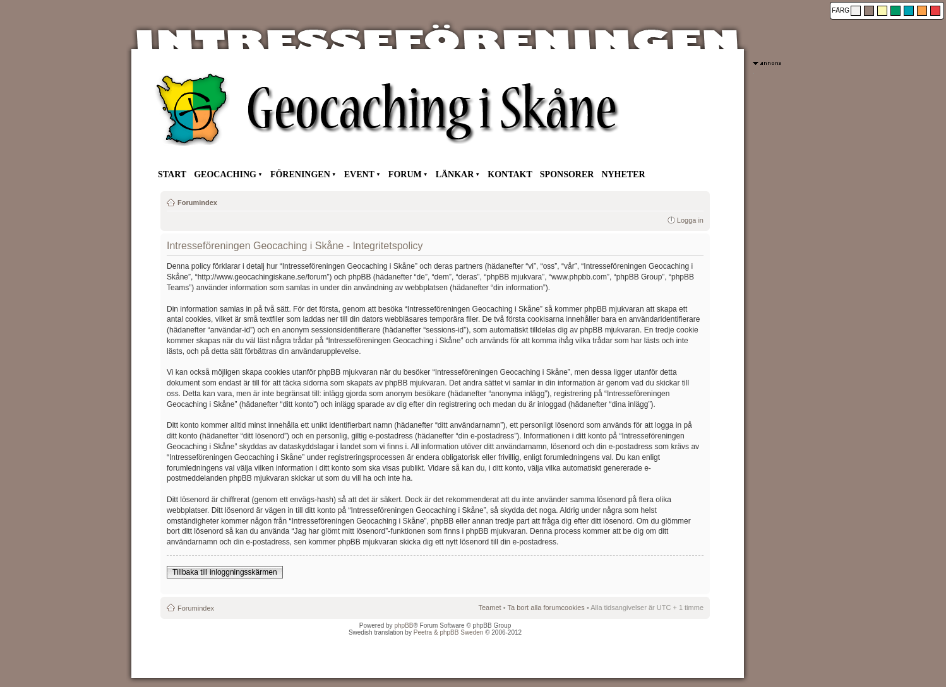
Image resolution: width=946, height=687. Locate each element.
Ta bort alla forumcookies (546, 607)
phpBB (403, 625)
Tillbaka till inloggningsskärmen (224, 572)
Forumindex (197, 202)
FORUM (405, 174)
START (172, 174)
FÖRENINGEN (300, 174)
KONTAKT (510, 174)
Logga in (690, 220)
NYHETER (623, 174)
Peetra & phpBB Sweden (449, 632)
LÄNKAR (455, 174)
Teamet (490, 607)
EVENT (359, 174)
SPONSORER (567, 174)
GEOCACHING (225, 174)
